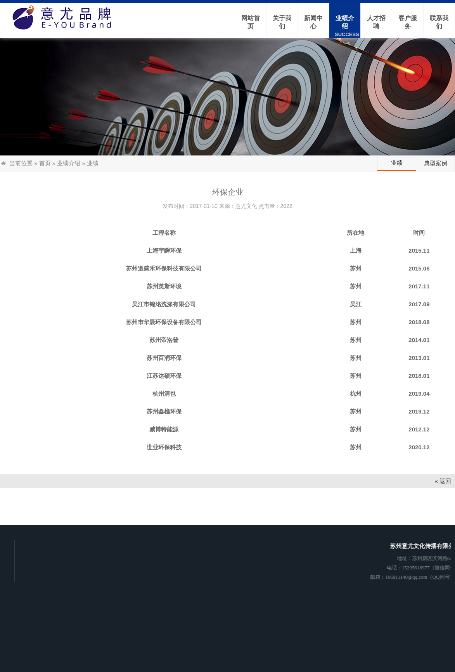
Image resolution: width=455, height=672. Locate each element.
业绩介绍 (68, 163)
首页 (45, 163)
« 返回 (442, 481)
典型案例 (435, 163)
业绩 (397, 162)
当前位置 (21, 163)
